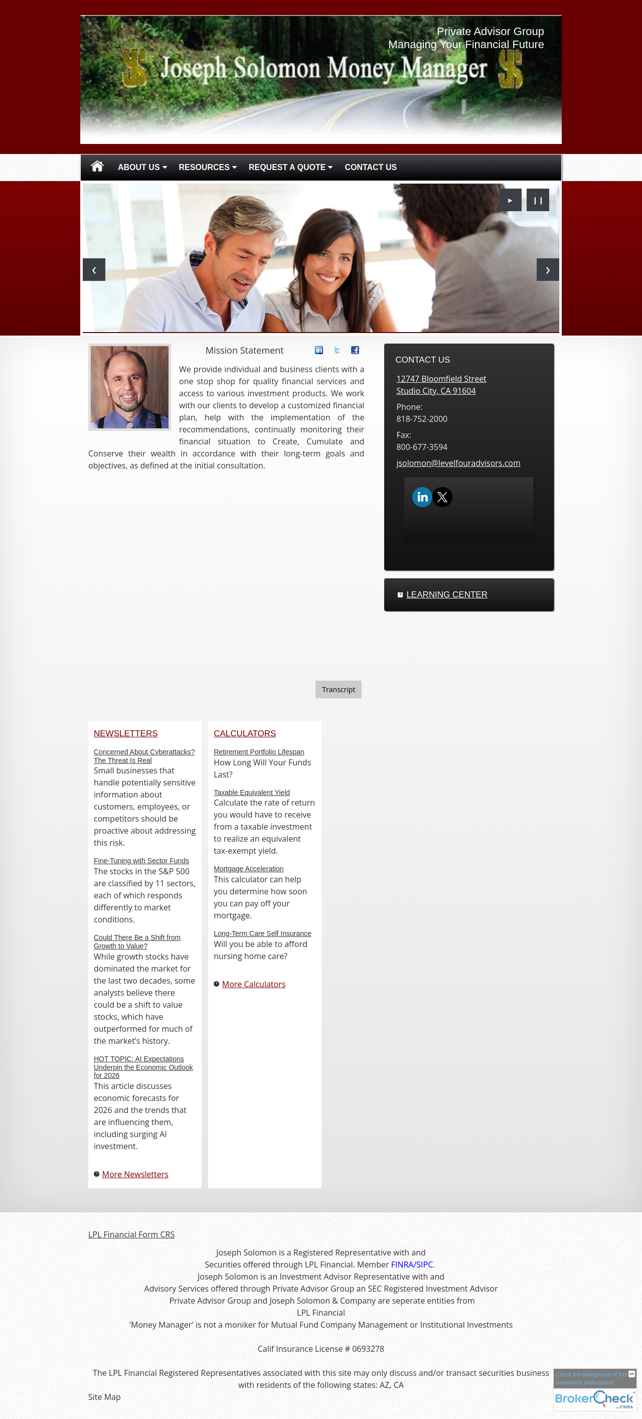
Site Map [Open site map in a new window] (104, 1396)
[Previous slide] (94, 269)
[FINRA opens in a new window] (402, 1264)
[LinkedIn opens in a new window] (422, 496)
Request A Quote (287, 167)
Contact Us (371, 167)
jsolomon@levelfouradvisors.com (458, 462)
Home (97, 167)
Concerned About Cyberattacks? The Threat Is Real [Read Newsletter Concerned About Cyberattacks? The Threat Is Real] (144, 756)
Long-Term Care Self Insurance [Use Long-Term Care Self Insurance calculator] (262, 933)
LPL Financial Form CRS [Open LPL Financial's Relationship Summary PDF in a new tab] (131, 1234)
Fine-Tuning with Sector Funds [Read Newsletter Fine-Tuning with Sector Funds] (141, 861)
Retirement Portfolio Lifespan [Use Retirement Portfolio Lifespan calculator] (259, 752)
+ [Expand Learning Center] (400, 594)
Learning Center (447, 594)
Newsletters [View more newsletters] (126, 733)
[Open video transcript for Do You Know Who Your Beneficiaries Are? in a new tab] (338, 689)
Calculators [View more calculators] (245, 733)
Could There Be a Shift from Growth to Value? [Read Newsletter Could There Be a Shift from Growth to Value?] (137, 941)
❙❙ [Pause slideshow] (538, 200)
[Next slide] (548, 269)
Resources (204, 167)
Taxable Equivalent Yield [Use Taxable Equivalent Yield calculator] (252, 793)
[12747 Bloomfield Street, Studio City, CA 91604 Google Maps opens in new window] (441, 385)
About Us (139, 167)
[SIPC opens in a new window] (424, 1264)
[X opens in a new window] (442, 496)
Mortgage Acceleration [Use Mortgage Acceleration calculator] (248, 869)
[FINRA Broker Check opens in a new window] (595, 1389)
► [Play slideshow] (510, 200)
